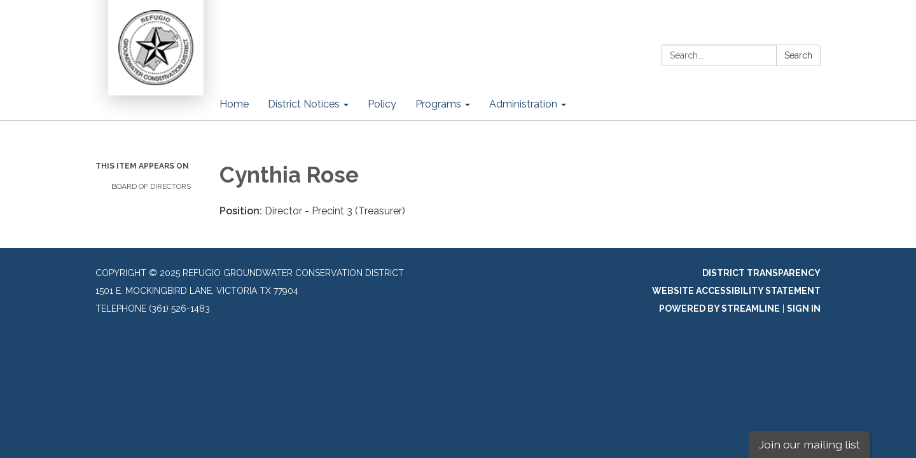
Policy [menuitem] (382, 104)
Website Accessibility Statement (736, 291)
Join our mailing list (809, 444)
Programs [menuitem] (438, 104)
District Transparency (761, 273)
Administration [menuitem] (523, 104)
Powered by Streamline (719, 308)
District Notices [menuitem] (304, 104)
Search (798, 55)
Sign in (804, 308)
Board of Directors (151, 186)
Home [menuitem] (234, 104)
